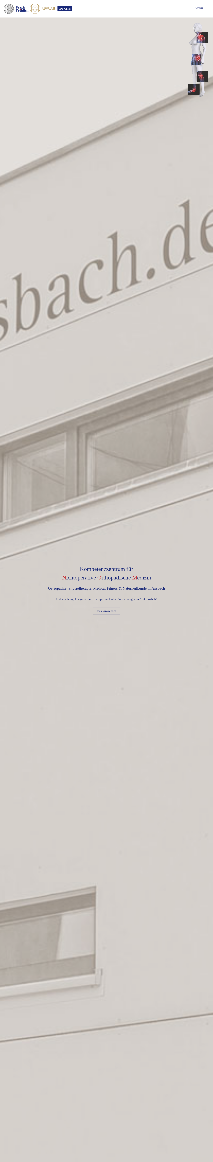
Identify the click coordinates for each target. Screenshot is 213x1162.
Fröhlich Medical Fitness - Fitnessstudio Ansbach (52, 8)
